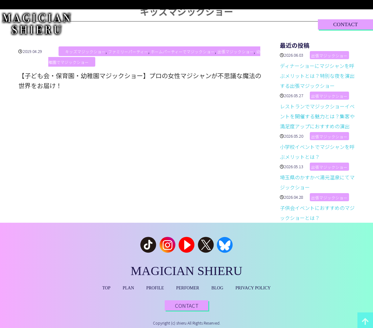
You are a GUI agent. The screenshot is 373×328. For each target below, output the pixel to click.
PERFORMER (206, 24)
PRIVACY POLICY (253, 288)
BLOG (245, 24)
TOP (102, 24)
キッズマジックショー (85, 52)
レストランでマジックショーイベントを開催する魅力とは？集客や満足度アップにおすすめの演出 (317, 116)
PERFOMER (187, 288)
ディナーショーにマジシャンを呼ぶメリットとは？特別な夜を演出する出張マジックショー (317, 75)
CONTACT (345, 24)
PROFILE (165, 24)
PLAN (131, 24)
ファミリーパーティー (128, 52)
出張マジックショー (235, 52)
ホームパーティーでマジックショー (183, 52)
